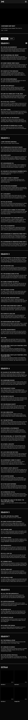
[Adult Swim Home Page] (4, 1)
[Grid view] (26, 43)
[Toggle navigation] (25, 1)
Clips (11, 38)
